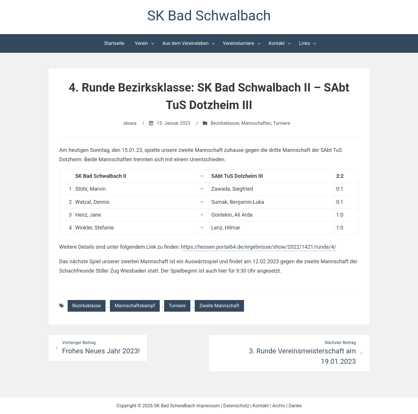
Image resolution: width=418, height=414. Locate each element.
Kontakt (277, 43)
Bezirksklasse (225, 123)
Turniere (281, 123)
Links (304, 43)
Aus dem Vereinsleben (185, 43)
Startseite (114, 43)
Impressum (208, 405)
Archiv (278, 405)
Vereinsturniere (238, 43)
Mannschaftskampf (135, 305)
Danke (295, 405)
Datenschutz (236, 405)
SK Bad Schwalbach (209, 15)
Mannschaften (256, 123)
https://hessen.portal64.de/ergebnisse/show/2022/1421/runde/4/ (258, 247)
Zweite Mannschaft (219, 305)
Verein (141, 43)
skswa (129, 123)
